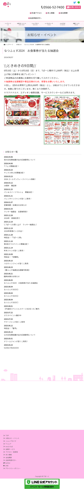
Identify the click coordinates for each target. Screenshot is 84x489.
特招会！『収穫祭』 (12, 257)
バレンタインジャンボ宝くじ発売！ (18, 198)
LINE (7, 466)
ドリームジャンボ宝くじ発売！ (16, 341)
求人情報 (9, 455)
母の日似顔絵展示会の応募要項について (19, 159)
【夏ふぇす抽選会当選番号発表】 (17, 270)
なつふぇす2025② (11, 296)
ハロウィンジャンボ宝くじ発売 (16, 263)
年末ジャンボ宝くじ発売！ (14, 250)
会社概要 (9, 457)
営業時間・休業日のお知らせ (15, 205)
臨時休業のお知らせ (12, 276)
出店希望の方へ (11, 460)
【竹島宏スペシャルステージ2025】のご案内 (21, 308)
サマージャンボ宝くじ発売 (14, 322)
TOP (7, 435)
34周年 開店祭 (10, 185)
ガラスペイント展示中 (12, 315)
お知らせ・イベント (12, 438)
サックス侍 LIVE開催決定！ (14, 172)
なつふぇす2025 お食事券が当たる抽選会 (21, 283)
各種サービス (10, 449)
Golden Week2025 (11, 347)
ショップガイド (11, 441)
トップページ (8, 44)
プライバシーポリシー (13, 468)
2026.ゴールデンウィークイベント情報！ (20, 179)
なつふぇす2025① (11, 302)
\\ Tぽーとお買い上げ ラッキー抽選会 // (20, 224)
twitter (6, 463)
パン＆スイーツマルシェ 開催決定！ (19, 192)
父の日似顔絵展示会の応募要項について (19, 334)
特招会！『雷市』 (11, 328)
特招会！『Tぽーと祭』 (13, 237)
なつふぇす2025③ (11, 289)
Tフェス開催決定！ (11, 166)
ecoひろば (9, 446)
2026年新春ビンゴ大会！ (14, 231)
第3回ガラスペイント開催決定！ (16, 244)
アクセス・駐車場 (12, 452)
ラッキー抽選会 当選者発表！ (16, 211)
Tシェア (8, 444)
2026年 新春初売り (12, 218)
